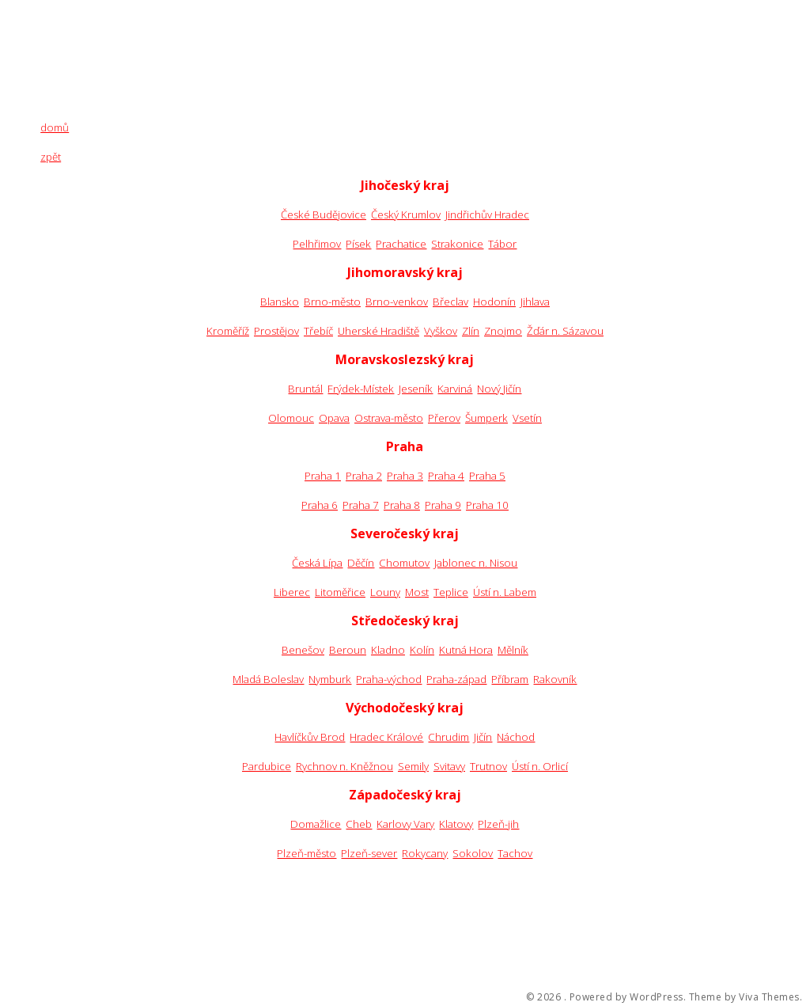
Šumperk (486, 418)
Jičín (483, 737)
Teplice (450, 592)
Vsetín (527, 418)
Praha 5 (487, 476)
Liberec (292, 592)
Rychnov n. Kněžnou (344, 766)
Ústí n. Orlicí (540, 766)
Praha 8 (402, 505)
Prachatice (401, 244)
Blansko (279, 301)
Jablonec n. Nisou (475, 563)
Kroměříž (227, 331)
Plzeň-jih (498, 824)
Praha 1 (323, 476)
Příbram (509, 679)
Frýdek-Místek (360, 389)
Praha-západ (456, 679)
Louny (385, 592)
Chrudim (448, 737)
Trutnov (488, 766)
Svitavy (449, 766)
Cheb (359, 824)
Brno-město (332, 301)
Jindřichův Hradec (487, 214)
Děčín (360, 563)
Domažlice (315, 824)
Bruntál (305, 389)
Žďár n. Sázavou (565, 331)
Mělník (513, 650)
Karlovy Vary (405, 824)
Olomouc (291, 418)
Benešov (303, 650)
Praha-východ (389, 679)
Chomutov (404, 563)
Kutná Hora (466, 650)
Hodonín (494, 301)
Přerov (444, 418)
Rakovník (555, 679)
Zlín (470, 331)
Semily (413, 766)
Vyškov (440, 331)
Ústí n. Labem (504, 592)
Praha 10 (487, 505)
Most (417, 592)
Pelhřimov (317, 244)
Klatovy (456, 824)
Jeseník (416, 389)
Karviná (454, 389)
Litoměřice (340, 592)
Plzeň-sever (369, 853)
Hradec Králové (386, 737)
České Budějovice (323, 214)
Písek (358, 244)
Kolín (422, 650)
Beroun (347, 650)
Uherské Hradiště (378, 331)
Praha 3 (405, 476)
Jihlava (535, 301)
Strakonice (457, 244)
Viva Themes (769, 997)
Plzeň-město (306, 853)
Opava (334, 418)
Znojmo (503, 331)
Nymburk (329, 679)
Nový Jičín (499, 389)
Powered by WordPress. (628, 997)
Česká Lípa (317, 563)
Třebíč (318, 331)
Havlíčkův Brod (309, 737)
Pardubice (266, 766)
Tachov (515, 853)
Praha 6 (319, 505)
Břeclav (450, 301)
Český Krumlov (406, 214)
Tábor (502, 244)
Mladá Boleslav (268, 679)
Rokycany (425, 853)
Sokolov (472, 853)
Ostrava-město (388, 418)
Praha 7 (361, 505)
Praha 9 (443, 505)
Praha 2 (364, 476)
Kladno (388, 650)
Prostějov (276, 331)
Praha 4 (446, 476)
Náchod (516, 737)
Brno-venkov (396, 301)
